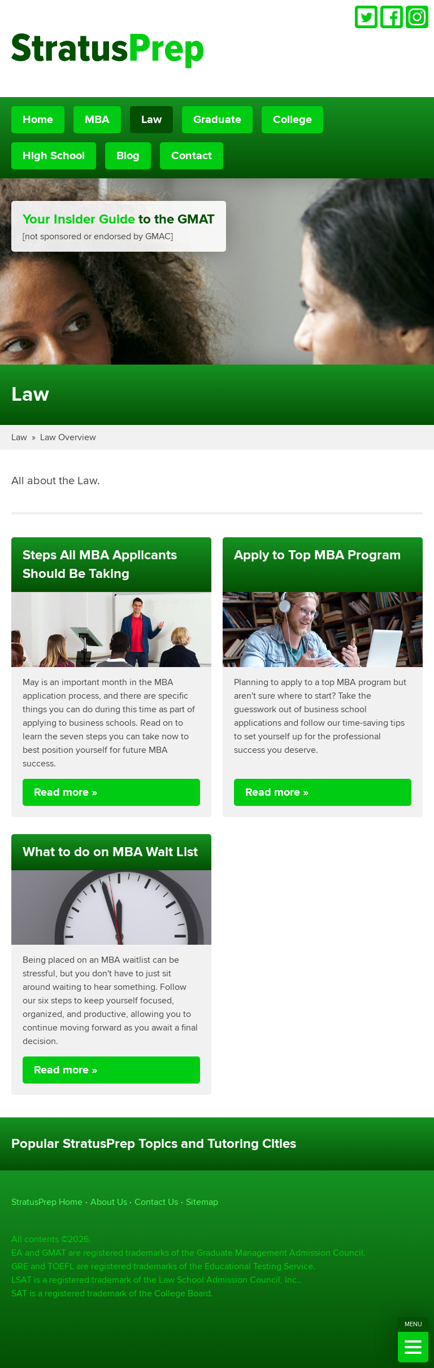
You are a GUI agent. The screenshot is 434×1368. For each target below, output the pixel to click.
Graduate (217, 119)
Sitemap (202, 1201)
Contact (191, 156)
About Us (108, 1201)
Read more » (66, 792)
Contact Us (156, 1201)
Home (38, 119)
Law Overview (68, 437)
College (292, 119)
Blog (128, 156)
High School (54, 156)
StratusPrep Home (47, 1201)
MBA (97, 119)
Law (151, 119)
